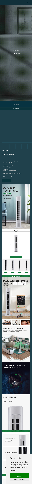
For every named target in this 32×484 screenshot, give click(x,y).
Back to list (12, 176)
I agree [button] (19, 473)
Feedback (5, 176)
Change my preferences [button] (19, 479)
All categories (16, 108)
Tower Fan (12, 156)
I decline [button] (19, 476)
